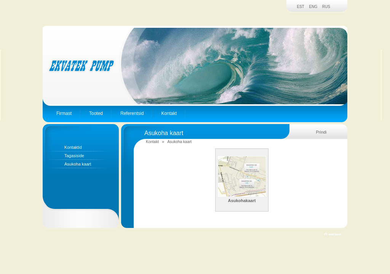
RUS (326, 7)
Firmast (64, 113)
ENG (313, 7)
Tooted (96, 113)
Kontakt (169, 113)
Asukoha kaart (77, 164)
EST (300, 7)
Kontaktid (73, 147)
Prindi (321, 132)
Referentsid (132, 113)
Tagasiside (74, 155)
